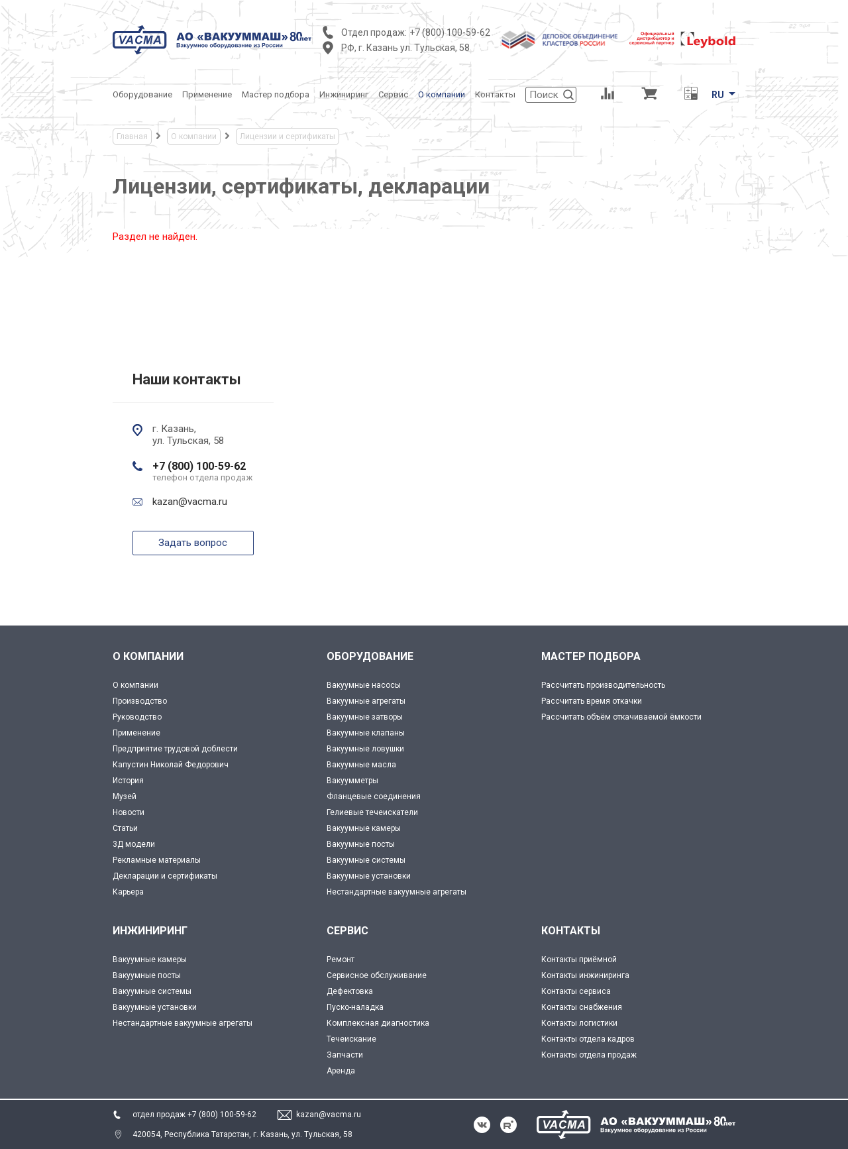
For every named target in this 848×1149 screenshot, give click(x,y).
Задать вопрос (192, 543)
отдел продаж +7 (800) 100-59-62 (194, 1114)
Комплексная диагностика (378, 1023)
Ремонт (340, 959)
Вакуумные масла (361, 764)
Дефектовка (350, 991)
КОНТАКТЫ (570, 930)
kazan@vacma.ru (189, 502)
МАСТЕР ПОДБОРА (591, 656)
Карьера (128, 892)
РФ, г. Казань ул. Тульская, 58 (405, 47)
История (128, 780)
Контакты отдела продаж (589, 1055)
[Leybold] (682, 40)
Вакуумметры (352, 780)
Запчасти (345, 1055)
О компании (135, 685)
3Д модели (134, 844)
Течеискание (351, 1039)
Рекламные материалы (157, 860)
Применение (136, 733)
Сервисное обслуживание (377, 975)
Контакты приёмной (579, 959)
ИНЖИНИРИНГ (150, 930)
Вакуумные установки (369, 876)
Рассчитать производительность (603, 685)
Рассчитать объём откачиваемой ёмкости (621, 717)
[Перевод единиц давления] (691, 95)
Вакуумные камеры (364, 828)
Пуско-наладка (355, 1007)
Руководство (137, 717)
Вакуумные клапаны (366, 733)
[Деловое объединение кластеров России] (559, 40)
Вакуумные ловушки (365, 748)
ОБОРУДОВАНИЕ (370, 656)
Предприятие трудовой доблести (175, 748)
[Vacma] (212, 39)
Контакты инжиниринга (585, 975)
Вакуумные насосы (364, 685)
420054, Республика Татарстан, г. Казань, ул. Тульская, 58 (242, 1134)
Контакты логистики (579, 1023)
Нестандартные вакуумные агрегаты (396, 892)
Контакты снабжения (581, 1007)
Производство (140, 701)
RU (718, 94)
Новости (128, 812)
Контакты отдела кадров (588, 1039)
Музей (124, 796)
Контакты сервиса (576, 991)
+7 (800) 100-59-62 (449, 32)
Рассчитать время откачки (591, 701)
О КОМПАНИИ (148, 656)
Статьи (125, 828)
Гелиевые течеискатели (372, 812)
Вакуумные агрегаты (366, 701)
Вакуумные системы (366, 860)
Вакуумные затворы (365, 717)
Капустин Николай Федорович (171, 764)
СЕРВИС (347, 930)
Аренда (341, 1070)
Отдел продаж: (374, 32)
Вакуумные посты (361, 844)
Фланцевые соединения (374, 796)
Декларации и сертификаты (165, 876)
